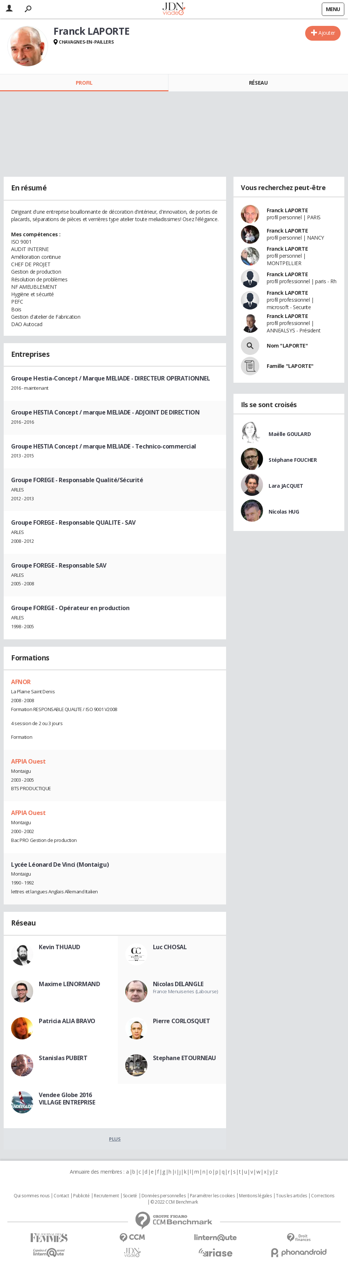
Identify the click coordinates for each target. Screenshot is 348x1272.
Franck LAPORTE (287, 210)
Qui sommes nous (32, 1195)
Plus (114, 1139)
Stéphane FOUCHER (293, 459)
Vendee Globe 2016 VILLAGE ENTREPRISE (67, 1098)
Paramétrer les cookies (212, 1195)
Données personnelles (163, 1195)
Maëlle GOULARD (290, 433)
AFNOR (21, 682)
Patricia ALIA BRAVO (67, 1021)
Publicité (81, 1195)
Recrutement (106, 1195)
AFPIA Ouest (28, 761)
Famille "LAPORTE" (290, 365)
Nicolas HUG (284, 511)
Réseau (258, 82)
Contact (61, 1195)
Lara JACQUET (286, 485)
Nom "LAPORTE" (287, 345)
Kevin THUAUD (59, 947)
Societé (130, 1195)
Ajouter (326, 32)
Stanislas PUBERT (63, 1058)
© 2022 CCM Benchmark (174, 1202)
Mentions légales (255, 1195)
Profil (84, 82)
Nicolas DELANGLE (178, 984)
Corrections (322, 1195)
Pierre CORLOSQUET (181, 1021)
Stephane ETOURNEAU (184, 1058)
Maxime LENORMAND (69, 984)
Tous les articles (291, 1195)
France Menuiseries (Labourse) (185, 991)
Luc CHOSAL (170, 947)
